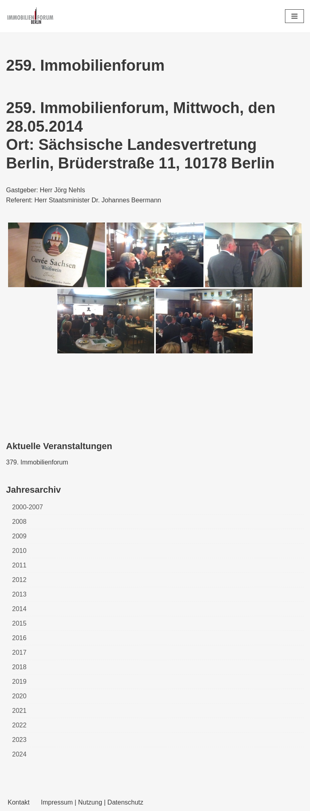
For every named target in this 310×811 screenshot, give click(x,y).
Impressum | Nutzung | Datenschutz (92, 802)
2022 (19, 725)
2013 (19, 594)
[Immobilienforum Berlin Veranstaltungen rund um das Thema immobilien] (30, 16)
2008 (19, 521)
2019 (19, 681)
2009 (19, 536)
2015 (19, 623)
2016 (19, 638)
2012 (19, 579)
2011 (19, 565)
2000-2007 (27, 507)
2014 (19, 608)
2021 (19, 710)
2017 (19, 652)
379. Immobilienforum (37, 462)
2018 (19, 667)
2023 (19, 739)
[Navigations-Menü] (294, 16)
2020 (19, 696)
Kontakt (18, 802)
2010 (19, 550)
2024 (19, 754)
